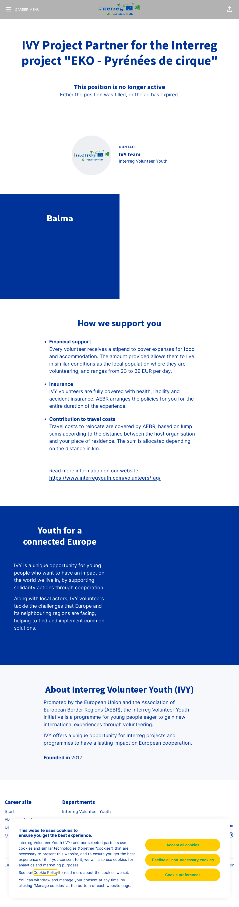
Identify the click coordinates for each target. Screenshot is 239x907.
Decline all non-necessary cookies (183, 860)
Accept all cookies (182, 845)
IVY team (130, 154)
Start (10, 811)
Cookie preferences (182, 874)
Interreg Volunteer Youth (86, 811)
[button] (229, 9)
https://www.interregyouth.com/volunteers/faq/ (105, 478)
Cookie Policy (45, 872)
